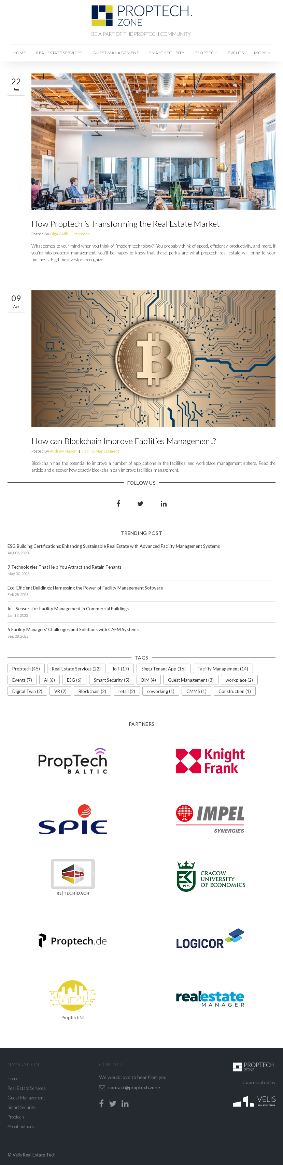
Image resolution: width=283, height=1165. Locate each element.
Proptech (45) (26, 668)
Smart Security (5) (111, 680)
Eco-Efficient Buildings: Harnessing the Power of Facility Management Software (85, 588)
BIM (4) (148, 680)
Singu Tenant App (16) (163, 668)
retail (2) (126, 691)
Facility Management (100, 451)
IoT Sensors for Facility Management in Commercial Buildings (68, 608)
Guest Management (116, 52)
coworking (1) (160, 691)
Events (236, 52)
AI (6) (49, 680)
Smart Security (166, 52)
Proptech (206, 52)
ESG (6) (74, 680)
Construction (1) (234, 691)
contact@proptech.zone (134, 1087)
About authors (21, 1126)
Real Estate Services (59, 52)
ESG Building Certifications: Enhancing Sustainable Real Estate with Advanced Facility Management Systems (114, 546)
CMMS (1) (196, 691)
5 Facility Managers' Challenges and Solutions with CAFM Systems (73, 629)
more (262, 52)
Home (19, 52)
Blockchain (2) (92, 691)
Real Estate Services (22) (76, 668)
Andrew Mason (63, 451)
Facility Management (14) (223, 668)
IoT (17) (121, 668)
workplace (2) (239, 680)
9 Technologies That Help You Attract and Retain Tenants (65, 567)
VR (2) (60, 691)
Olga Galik (59, 234)
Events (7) (22, 680)
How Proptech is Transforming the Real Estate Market (125, 223)
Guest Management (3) (191, 680)
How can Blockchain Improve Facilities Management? (123, 441)
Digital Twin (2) (27, 691)
